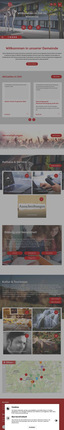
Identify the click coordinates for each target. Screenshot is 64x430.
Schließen (32, 427)
